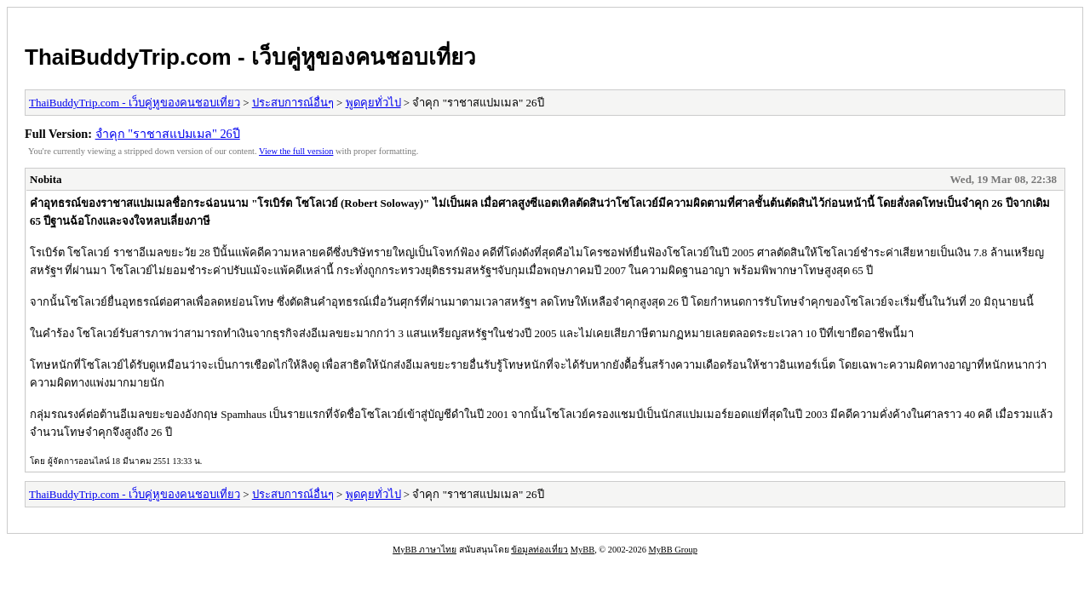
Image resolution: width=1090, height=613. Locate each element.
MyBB (582, 549)
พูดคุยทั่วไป (373, 102)
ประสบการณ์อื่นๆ (293, 102)
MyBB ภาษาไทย (424, 549)
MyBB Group (672, 549)
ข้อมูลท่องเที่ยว (539, 549)
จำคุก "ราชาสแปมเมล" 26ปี (167, 133)
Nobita (46, 179)
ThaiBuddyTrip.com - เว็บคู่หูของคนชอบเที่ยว (250, 57)
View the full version (296, 151)
